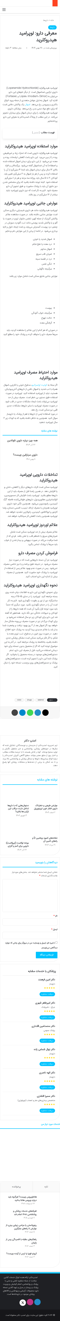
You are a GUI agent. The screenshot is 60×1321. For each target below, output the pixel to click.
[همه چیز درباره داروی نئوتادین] (48, 445)
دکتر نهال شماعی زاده (44, 1049)
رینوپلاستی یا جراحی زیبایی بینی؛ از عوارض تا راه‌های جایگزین (21, 1227)
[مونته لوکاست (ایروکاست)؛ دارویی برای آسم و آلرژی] (16, 830)
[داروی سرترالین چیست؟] (48, 459)
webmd (41, 700)
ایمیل (54, 929)
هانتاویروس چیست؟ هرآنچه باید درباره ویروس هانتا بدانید (22, 1198)
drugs (29, 700)
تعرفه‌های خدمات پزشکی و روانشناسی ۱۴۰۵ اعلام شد (25, 1212)
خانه (53, 20)
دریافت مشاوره (47, 994)
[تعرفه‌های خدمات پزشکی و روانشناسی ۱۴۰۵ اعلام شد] (48, 1216)
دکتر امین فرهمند (46, 979)
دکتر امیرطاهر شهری (45, 1003)
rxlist (19, 700)
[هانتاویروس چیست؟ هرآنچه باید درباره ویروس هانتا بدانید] (48, 1201)
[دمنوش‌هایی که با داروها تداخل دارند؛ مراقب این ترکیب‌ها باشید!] (16, 795)
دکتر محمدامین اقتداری (43, 1026)
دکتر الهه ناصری (47, 1072)
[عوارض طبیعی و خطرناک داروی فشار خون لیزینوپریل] (44, 795)
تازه (46, 1187)
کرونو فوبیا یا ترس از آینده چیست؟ (21, 1254)
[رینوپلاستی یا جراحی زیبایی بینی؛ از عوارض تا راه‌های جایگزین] (48, 1230)
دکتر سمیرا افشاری (46, 1096)
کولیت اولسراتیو (39, 385)
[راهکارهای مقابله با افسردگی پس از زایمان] (48, 1244)
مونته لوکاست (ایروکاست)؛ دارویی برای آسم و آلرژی (17, 844)
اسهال (27, 105)
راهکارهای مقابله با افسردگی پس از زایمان (21, 1241)
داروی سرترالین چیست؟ (25, 455)
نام (55, 916)
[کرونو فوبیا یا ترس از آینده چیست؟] (48, 1258)
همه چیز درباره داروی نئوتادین (22, 441)
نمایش (35, 132)
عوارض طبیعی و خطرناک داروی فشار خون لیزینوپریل (45, 807)
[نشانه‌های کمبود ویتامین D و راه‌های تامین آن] (44, 827)
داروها (45, 20)
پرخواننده (16, 1187)
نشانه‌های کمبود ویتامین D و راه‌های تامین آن (44, 839)
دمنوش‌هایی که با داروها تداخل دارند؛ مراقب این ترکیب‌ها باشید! (18, 809)
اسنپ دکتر (30, 740)
